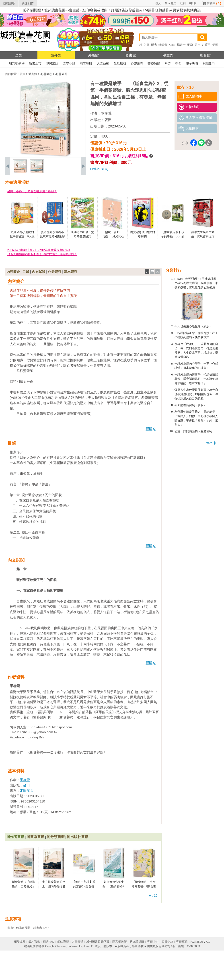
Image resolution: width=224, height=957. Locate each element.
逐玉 (208, 44)
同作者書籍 (15, 837)
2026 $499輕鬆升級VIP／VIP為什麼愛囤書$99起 (38, 250)
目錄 (26, 272)
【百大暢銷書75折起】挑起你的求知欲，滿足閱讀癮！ (42, 254)
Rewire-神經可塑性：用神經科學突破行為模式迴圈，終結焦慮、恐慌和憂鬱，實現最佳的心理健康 (196, 283)
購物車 (214, 3)
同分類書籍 (56, 837)
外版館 (93, 55)
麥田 (108, 120)
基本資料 (70, 272)
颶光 (154, 44)
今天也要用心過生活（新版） (193, 326)
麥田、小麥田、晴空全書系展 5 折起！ (32, 191)
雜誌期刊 (209, 63)
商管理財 (86, 63)
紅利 (183, 3)
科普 (167, 63)
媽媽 (215, 44)
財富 (147, 44)
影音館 (205, 55)
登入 (158, 3)
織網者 (162, 44)
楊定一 (181, 44)
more (211, 443)
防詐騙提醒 (137, 941)
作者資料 (54, 272)
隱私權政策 (119, 941)
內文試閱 (38, 272)
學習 (178, 63)
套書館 (130, 55)
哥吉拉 (199, 44)
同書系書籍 (35, 837)
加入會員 (170, 3)
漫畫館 (168, 55)
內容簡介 (13, 272)
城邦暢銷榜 (17, 63)
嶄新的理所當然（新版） (190, 405)
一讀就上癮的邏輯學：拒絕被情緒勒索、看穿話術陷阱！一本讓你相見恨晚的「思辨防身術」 (196, 379)
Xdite (172, 44)
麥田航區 (26, 790)
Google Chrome (55, 946)
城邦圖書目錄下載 (97, 941)
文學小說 (69, 63)
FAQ (46, 928)
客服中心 (153, 941)
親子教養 (192, 63)
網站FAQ (48, 941)
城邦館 (56, 55)
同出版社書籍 (77, 837)
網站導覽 (63, 941)
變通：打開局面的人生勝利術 (193, 431)
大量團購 (77, 941)
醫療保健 (154, 63)
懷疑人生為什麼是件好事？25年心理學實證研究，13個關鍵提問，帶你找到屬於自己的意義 (196, 394)
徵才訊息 (34, 941)
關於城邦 (19, 941)
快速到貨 (27, 3)
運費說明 (9, 3)
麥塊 (190, 44)
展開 (151, 429)
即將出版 (52, 63)
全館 (18, 55)
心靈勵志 (137, 63)
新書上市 (35, 63)
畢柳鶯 (106, 113)
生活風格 (120, 63)
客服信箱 (167, 941)
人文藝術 (103, 63)
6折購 (193, 3)
